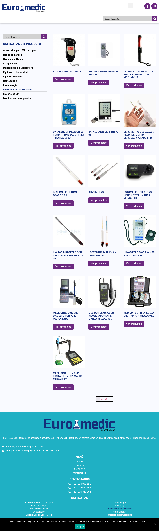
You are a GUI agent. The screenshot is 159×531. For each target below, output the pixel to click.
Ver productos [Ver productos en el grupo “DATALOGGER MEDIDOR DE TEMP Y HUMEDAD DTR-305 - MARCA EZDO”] (63, 145)
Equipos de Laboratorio (16, 72)
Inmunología (10, 85)
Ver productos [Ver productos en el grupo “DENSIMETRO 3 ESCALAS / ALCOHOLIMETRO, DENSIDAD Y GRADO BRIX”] (134, 145)
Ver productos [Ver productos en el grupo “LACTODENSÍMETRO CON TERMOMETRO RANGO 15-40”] (63, 266)
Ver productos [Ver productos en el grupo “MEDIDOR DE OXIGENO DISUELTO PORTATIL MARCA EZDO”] (63, 326)
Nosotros (79, 465)
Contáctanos (79, 473)
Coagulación (10, 63)
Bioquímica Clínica (13, 59)
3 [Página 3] (106, 398)
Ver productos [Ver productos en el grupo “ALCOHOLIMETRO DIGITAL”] (63, 79)
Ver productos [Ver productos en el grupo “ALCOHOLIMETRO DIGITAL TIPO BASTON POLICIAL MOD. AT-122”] (134, 85)
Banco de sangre (12, 54)
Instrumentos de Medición (17, 89)
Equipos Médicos (12, 76)
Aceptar (80, 526)
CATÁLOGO (79, 469)
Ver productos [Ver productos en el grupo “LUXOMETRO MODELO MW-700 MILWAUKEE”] (134, 263)
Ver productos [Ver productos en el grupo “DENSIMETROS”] (99, 200)
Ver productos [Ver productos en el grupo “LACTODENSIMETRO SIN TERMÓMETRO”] (99, 263)
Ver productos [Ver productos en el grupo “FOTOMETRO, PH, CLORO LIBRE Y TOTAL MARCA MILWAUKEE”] (134, 206)
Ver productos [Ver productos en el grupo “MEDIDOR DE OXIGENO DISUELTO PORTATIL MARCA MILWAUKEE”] (99, 326)
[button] (130, 5)
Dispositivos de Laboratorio (18, 67)
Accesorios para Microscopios (20, 50)
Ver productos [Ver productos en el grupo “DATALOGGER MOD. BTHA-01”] (99, 142)
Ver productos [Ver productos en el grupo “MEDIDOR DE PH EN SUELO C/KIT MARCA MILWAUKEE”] (134, 323)
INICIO (79, 461)
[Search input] (128, 19)
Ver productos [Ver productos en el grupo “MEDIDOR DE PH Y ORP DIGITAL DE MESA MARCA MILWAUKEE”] (63, 387)
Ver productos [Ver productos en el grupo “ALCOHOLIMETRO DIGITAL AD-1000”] (99, 82)
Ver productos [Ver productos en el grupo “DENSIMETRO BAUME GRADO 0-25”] (63, 203)
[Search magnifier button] (154, 18)
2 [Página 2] (102, 398)
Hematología (10, 80)
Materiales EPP (11, 93)
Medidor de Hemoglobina (17, 98)
